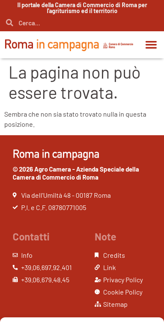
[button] (151, 44)
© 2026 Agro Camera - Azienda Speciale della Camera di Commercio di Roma (76, 173)
